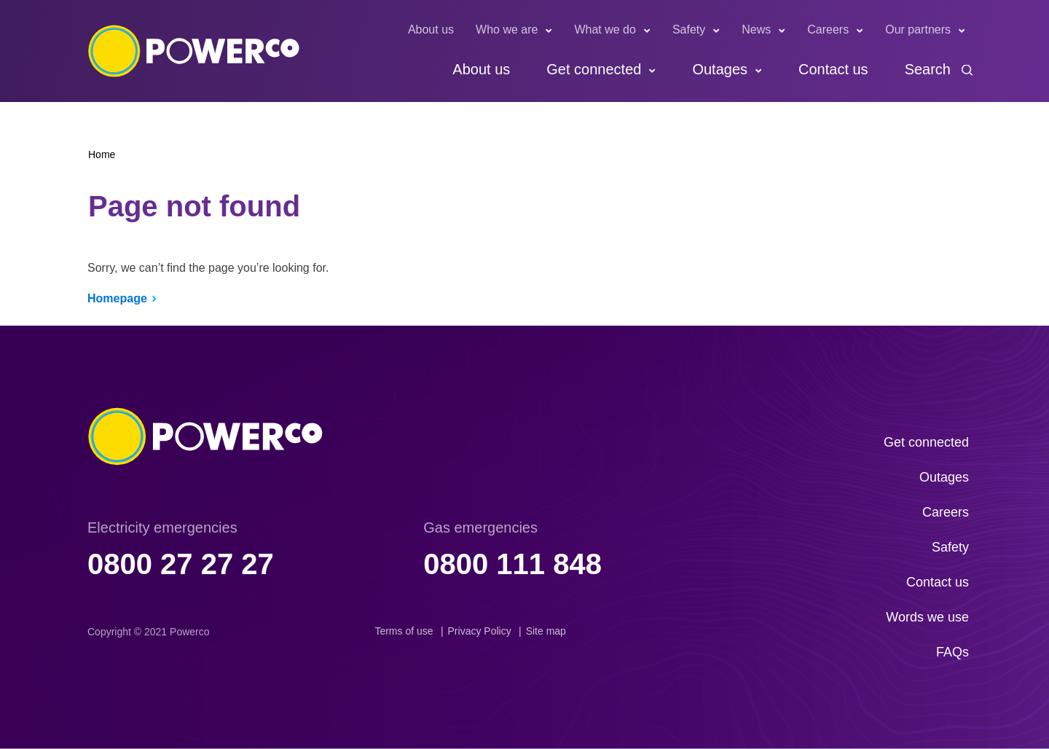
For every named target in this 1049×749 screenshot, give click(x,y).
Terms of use (403, 631)
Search (928, 69)
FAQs (952, 652)
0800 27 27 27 (180, 564)
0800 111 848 (512, 564)
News (756, 29)
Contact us (833, 69)
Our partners (918, 29)
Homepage (117, 298)
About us (431, 29)
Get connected (593, 69)
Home (101, 154)
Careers (828, 29)
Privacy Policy (479, 631)
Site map (546, 631)
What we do (604, 29)
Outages (719, 69)
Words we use (927, 617)
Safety (688, 29)
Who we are (507, 29)
